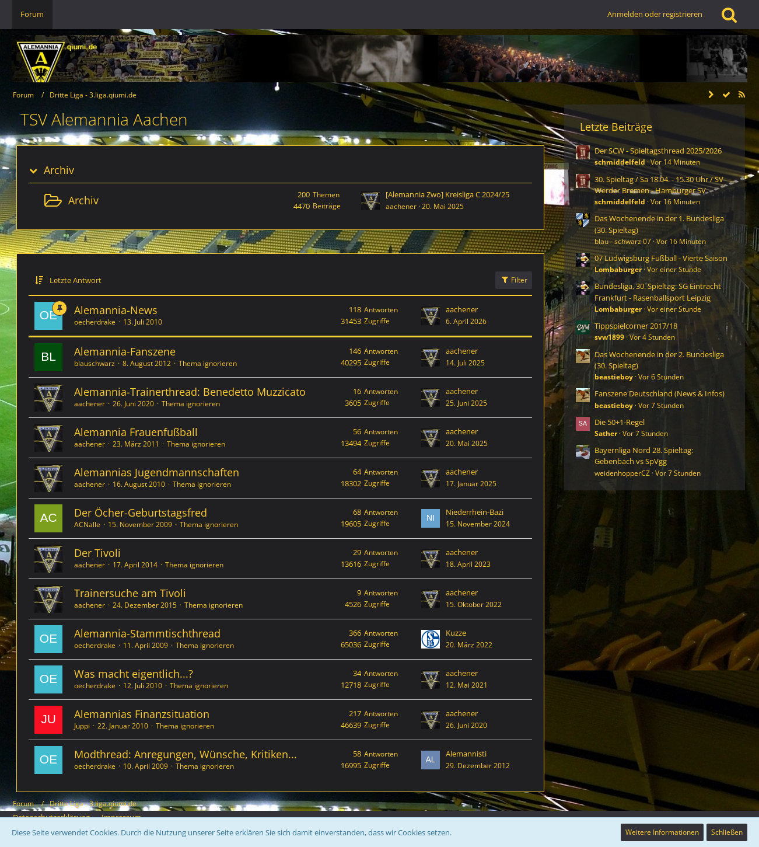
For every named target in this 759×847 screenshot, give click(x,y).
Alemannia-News (116, 310)
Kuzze (456, 633)
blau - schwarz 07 (622, 241)
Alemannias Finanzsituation (141, 714)
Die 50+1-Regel (619, 422)
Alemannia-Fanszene (125, 351)
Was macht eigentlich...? (133, 674)
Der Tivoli (97, 553)
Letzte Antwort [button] (76, 280)
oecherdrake (95, 322)
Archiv (59, 170)
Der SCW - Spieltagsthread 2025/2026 (658, 150)
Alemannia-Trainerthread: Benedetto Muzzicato (190, 392)
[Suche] (729, 14)
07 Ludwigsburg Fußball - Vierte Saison (660, 258)
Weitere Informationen (662, 832)
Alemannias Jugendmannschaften (156, 472)
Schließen (727, 832)
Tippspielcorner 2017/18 (635, 325)
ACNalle (87, 524)
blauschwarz (94, 363)
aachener (401, 206)
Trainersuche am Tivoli (130, 593)
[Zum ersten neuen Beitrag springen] (370, 200)
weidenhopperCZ (622, 473)
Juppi (82, 726)
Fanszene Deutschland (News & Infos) (659, 393)
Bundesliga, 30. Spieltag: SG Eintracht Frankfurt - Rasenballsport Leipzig (657, 291)
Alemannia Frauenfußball (136, 432)
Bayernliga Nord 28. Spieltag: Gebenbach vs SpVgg (643, 455)
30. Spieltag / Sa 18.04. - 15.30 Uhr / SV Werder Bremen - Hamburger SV (658, 185)
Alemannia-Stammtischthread (147, 633)
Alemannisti (466, 753)
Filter (513, 280)
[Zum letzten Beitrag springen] (430, 315)
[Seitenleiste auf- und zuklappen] (711, 94)
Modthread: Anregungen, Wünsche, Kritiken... (185, 754)
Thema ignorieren (208, 363)
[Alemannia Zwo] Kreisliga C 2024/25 (447, 194)
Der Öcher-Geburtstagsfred (140, 513)
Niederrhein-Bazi (474, 512)
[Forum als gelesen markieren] (726, 94)
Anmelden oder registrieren (654, 14)
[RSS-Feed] (741, 94)
